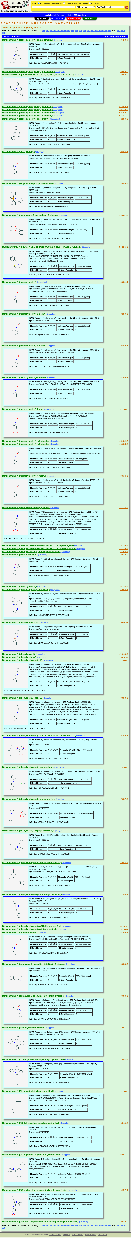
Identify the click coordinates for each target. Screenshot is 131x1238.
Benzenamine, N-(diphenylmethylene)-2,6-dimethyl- (27, 109)
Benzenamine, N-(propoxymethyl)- (19, 932)
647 (72, 30)
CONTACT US (90, 1235)
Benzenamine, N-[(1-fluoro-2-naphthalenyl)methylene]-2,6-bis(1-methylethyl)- (40, 1221)
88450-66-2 (124, 863)
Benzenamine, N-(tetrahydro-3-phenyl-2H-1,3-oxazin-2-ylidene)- (33, 996)
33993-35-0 (124, 698)
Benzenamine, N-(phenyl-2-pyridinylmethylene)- (26, 589)
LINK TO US (102, 1235)
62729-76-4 (124, 799)
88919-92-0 (124, 314)
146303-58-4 (123, 444)
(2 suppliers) (55, 119)
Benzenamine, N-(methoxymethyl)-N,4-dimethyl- (26, 444)
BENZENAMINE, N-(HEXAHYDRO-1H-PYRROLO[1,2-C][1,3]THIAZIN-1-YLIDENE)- (42, 247)
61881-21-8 (124, 555)
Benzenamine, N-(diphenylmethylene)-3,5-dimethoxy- (28, 112)
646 (68, 30)
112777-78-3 (123, 508)
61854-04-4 (124, 1123)
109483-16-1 (123, 622)
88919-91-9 (124, 932)
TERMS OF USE (55, 1235)
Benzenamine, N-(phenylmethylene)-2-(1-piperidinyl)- (28, 831)
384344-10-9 (123, 116)
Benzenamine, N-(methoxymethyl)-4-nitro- (23, 409)
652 (93, 30)
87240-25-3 (124, 1059)
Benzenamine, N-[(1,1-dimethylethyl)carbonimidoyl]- (28, 1091)
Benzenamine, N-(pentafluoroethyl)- (20, 554)
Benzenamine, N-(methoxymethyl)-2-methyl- (24, 314)
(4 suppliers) (48, 660)
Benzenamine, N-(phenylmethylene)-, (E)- (22, 660)
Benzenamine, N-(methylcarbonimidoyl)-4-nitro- (26, 507)
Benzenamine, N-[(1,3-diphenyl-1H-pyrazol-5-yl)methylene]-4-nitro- (35, 1190)
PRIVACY (66, 1235)
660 (3, 33)
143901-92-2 (123, 1222)
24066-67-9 (124, 996)
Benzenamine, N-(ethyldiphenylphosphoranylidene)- (28, 183)
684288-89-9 (123, 75)
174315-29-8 (123, 926)
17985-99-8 (124, 183)
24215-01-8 (124, 119)
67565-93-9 (124, 72)
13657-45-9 (124, 476)
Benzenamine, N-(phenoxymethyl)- (19, 586)
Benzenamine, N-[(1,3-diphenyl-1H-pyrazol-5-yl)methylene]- (31, 1155)
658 (119, 30)
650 (84, 30)
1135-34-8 (124, 767)
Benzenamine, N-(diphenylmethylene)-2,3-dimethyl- (27, 40)
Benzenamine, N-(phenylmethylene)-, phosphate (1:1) (28, 799)
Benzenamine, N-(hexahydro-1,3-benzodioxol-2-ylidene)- (30, 215)
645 (64, 30)
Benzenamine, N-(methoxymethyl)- (19, 282)
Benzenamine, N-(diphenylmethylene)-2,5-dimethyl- (27, 106)
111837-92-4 (123, 549)
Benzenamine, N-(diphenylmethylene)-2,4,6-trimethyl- (28, 71)
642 (52, 30)
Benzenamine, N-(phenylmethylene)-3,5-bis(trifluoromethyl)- (32, 862)
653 (97, 30)
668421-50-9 (123, 247)
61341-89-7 (124, 40)
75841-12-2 (124, 657)
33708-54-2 (124, 1028)
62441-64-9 (124, 831)
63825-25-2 (124, 552)
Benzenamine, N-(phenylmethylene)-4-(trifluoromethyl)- (29, 929)
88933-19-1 (124, 282)
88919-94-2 (124, 377)
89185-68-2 (124, 1155)
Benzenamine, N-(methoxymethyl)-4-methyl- (24, 377)
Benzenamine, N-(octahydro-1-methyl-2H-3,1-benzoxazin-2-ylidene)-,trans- (39, 548)
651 (89, 30)
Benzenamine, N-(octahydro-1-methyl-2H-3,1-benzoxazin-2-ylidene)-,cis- (38, 545)
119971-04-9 (123, 110)
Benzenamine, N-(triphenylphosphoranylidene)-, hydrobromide (33, 1059)
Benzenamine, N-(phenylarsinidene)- (20, 622)
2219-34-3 (124, 1091)
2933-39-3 (124, 964)
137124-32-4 (123, 654)
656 (109, 30)
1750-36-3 (124, 660)
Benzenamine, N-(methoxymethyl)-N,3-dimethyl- (26, 441)
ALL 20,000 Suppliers (77, 15)
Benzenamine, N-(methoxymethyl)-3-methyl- (24, 345)
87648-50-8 (124, 152)
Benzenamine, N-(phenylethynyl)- (18, 654)
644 (60, 30)
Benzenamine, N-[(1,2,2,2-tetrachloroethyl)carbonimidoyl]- (31, 1123)
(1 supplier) (58, 40)
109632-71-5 (123, 215)
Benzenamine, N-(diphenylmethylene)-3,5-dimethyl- (27, 115)
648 (76, 30)
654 (101, 30)
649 (80, 30)
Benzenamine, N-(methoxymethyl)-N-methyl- (24, 476)
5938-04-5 (124, 735)
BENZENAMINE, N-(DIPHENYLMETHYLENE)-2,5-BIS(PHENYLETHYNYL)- (38, 74)
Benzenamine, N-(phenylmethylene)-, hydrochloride (28, 767)
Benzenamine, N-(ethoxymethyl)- (18, 151)
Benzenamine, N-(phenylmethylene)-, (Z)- (22, 698)
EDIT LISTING (77, 1235)
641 (48, 30)
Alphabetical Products (54, 15)
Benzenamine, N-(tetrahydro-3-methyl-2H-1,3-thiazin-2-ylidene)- (33, 964)
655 (105, 30)
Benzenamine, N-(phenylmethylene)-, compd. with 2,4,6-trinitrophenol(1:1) (39, 735)
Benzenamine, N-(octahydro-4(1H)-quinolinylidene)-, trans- (31, 551)
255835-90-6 (123, 113)
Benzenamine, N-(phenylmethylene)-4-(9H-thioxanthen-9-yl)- (32, 926)
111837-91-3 (123, 545)
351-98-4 (124, 929)
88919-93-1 (124, 346)
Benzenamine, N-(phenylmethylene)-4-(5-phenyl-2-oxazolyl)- (32, 894)
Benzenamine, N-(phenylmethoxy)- (19, 657)
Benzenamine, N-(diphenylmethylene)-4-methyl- (26, 119)
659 (123, 30)
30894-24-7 (124, 590)
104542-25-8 (123, 441)
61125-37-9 (124, 894)
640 (43, 30)
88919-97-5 (124, 409)
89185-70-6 (124, 1190)
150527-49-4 (123, 586)
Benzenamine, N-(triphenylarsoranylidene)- (23, 1027)
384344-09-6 (123, 107)
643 (56, 30)
